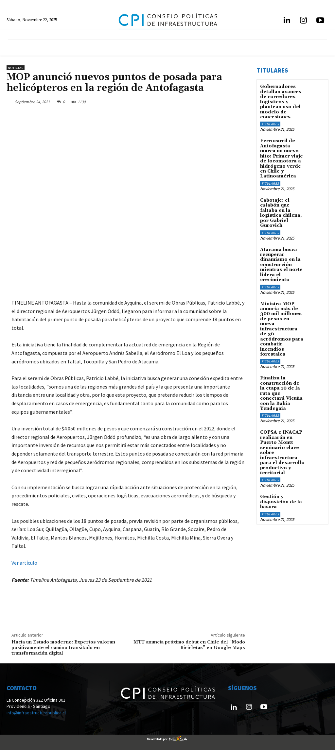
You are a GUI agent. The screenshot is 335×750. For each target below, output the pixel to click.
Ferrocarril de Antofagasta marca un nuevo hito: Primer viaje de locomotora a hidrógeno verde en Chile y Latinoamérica (281, 158)
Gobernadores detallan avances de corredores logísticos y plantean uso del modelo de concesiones (280, 102)
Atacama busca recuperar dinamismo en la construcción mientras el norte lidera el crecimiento (281, 264)
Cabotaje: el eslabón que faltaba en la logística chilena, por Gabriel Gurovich (281, 212)
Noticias (16, 67)
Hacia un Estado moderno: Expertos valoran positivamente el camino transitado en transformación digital (63, 647)
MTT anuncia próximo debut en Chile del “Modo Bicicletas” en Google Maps (189, 645)
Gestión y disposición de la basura (281, 501)
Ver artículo (24, 562)
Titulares (270, 124)
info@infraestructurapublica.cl (36, 713)
